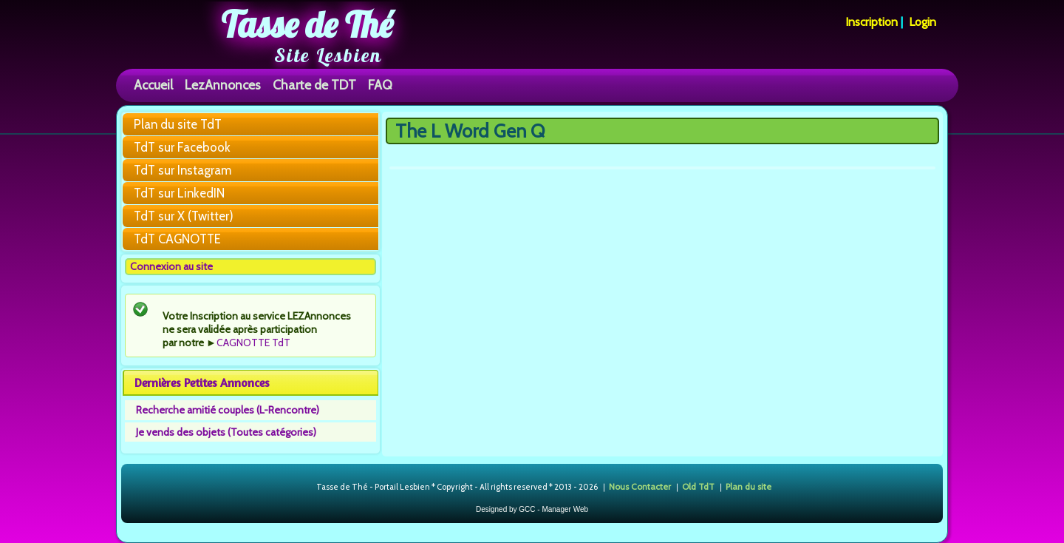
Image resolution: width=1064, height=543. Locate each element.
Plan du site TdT (178, 124)
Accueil (153, 84)
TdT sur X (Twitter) (183, 216)
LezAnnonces (223, 84)
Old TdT (698, 486)
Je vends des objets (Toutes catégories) (226, 432)
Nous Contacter (640, 486)
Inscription (871, 22)
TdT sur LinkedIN (179, 193)
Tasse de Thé (307, 24)
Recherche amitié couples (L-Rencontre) (227, 409)
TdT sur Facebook (182, 147)
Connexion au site (171, 266)
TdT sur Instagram (182, 170)
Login (922, 22)
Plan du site (748, 486)
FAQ (380, 84)
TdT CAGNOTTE (177, 239)
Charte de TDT (314, 84)
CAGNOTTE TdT (253, 342)
